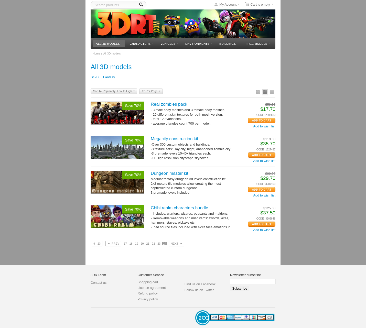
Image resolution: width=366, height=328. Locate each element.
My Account (227, 4)
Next (176, 243)
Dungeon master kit (169, 173)
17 (125, 243)
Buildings (229, 43)
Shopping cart (147, 282)
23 (158, 243)
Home (96, 53)
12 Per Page (151, 91)
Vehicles (169, 43)
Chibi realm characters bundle (179, 207)
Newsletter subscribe (245, 275)
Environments (198, 43)
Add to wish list (264, 126)
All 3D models (109, 43)
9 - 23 (97, 243)
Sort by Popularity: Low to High (114, 91)
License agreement (151, 288)
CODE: (260, 115)
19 (136, 243)
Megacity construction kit (174, 138)
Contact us (98, 283)
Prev (113, 243)
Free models (258, 43)
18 (131, 243)
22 (153, 243)
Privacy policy (147, 299)
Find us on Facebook (200, 284)
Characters (142, 43)
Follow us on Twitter (199, 290)
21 (147, 243)
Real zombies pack (169, 104)
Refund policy (147, 293)
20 (142, 243)
